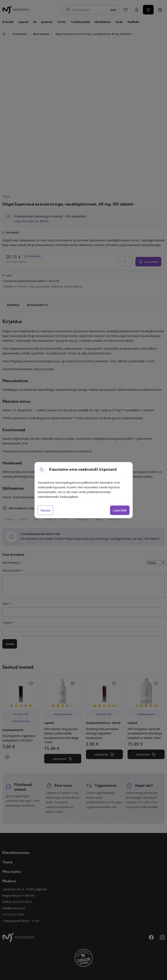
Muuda (45, 510)
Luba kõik (120, 510)
